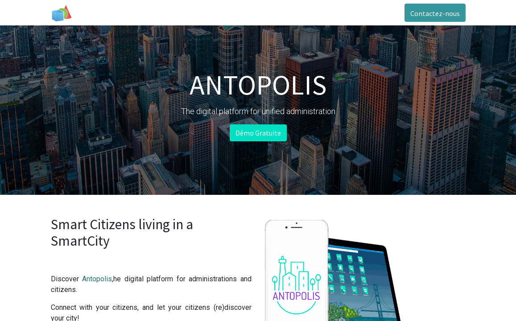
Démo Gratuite (258, 132)
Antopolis (97, 279)
